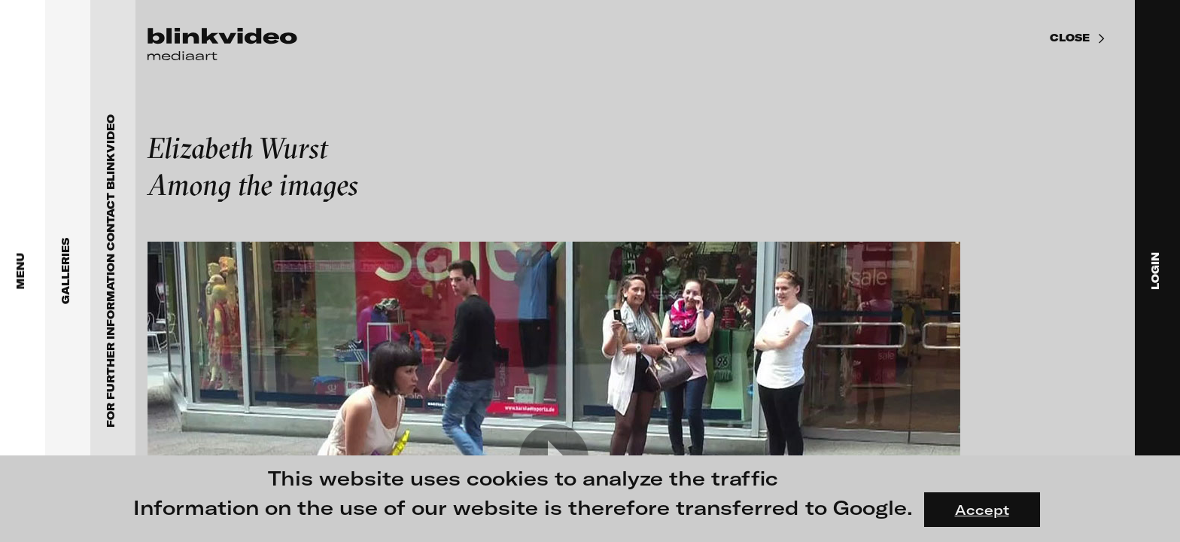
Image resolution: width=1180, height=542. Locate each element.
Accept (982, 509)
